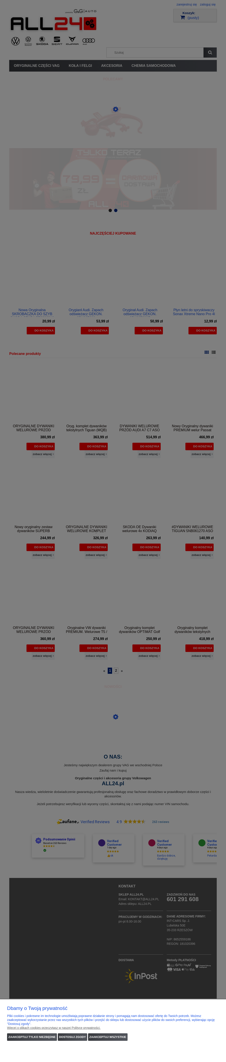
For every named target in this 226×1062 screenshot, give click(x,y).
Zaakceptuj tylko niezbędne (32, 1037)
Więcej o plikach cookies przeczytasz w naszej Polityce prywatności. (53, 1028)
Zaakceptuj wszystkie (107, 1037)
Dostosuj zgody (72, 1037)
